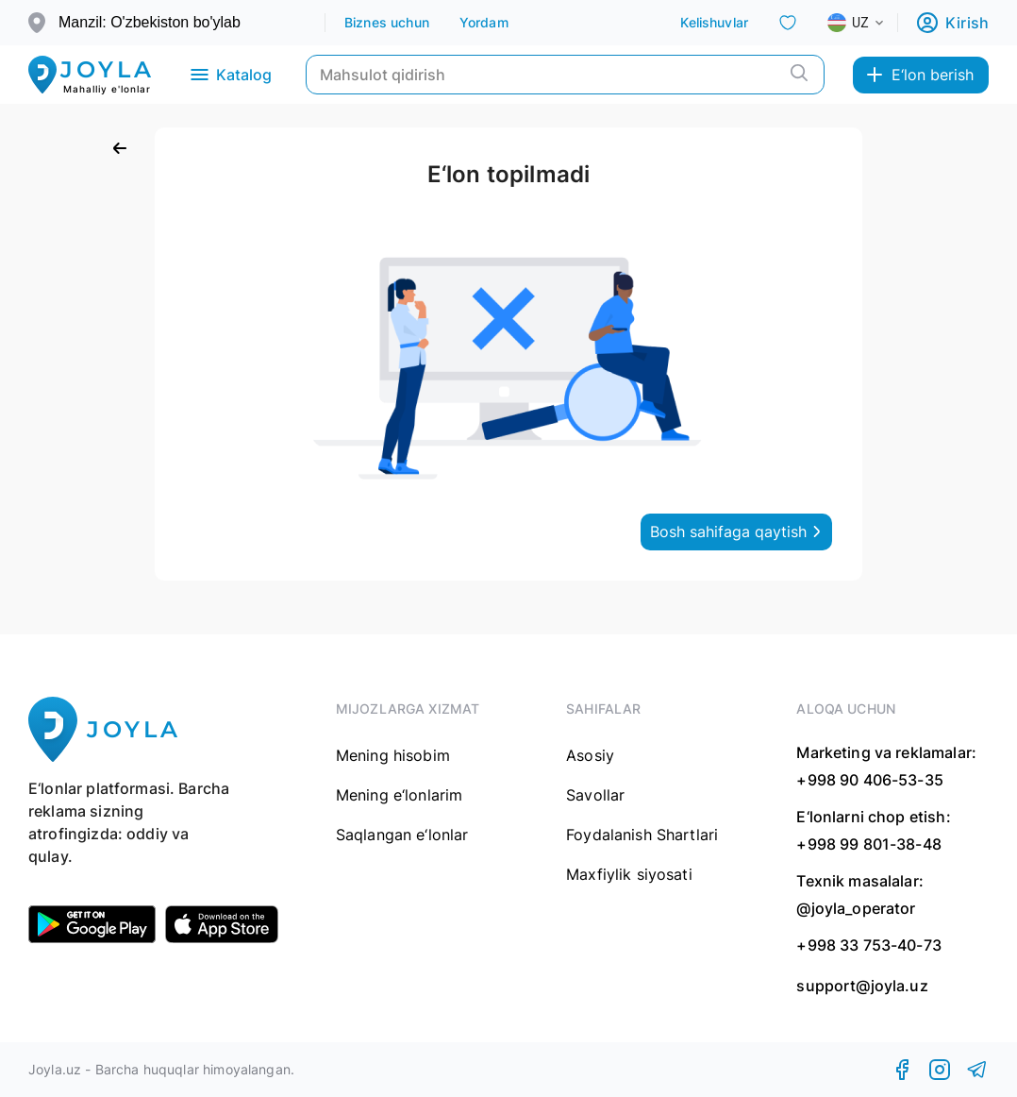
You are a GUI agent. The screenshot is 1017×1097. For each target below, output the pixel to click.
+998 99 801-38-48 (869, 844)
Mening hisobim (393, 755)
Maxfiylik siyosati (629, 874)
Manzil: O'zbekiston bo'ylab (149, 22)
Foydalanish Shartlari (642, 834)
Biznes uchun (386, 22)
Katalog (230, 74)
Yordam (483, 22)
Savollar (595, 794)
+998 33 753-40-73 (869, 945)
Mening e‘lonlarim (399, 794)
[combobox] (871, 22)
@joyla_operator (855, 908)
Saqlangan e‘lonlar (402, 834)
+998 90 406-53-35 (869, 779)
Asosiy (590, 755)
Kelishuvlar (714, 22)
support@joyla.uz (861, 986)
